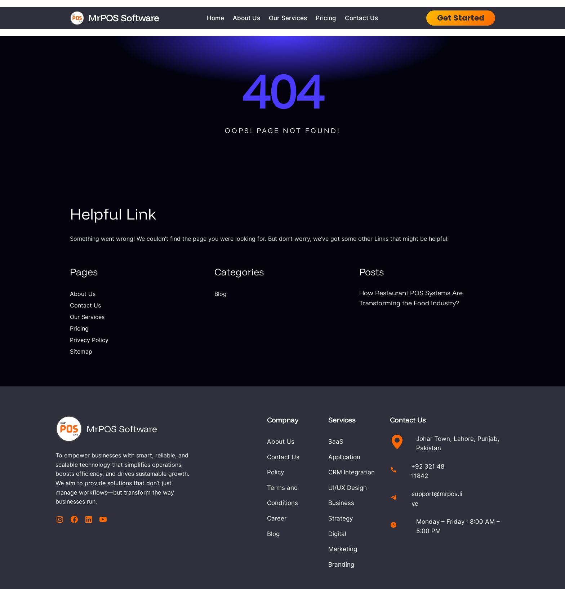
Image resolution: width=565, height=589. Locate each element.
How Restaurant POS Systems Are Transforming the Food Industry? (414, 297)
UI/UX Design (349, 472)
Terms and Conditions (283, 487)
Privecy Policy (89, 340)
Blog (220, 293)
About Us (82, 293)
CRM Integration (353, 457)
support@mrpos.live (454, 489)
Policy (260, 472)
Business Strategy (356, 487)
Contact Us (85, 305)
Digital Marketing (354, 502)
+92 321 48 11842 (451, 465)
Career (261, 502)
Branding (343, 518)
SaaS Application (354, 441)
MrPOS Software (125, 17)
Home (217, 18)
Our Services (87, 316)
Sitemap (81, 351)
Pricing (79, 328)
